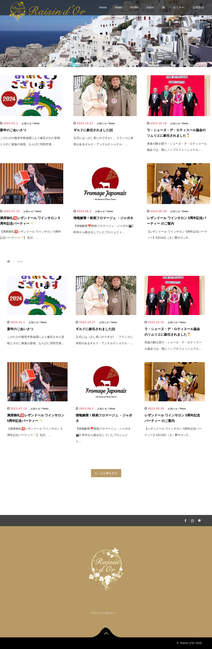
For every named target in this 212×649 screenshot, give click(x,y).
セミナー (178, 7)
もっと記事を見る (106, 473)
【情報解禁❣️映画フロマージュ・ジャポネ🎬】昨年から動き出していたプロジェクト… (103, 435)
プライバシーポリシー (103, 613)
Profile (134, 7)
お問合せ (198, 7)
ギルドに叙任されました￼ (93, 130)
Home (103, 7)
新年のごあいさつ (13, 130)
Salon (150, 7)
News (118, 7)
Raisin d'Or (187, 643)
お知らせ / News (31, 123)
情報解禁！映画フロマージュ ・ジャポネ (103, 218)
